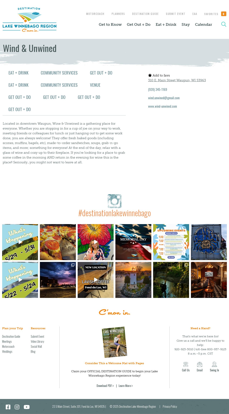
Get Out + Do (138, 24)
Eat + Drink (166, 24)
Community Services (59, 72)
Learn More (125, 386)
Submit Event (174, 14)
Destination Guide (143, 14)
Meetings (7, 341)
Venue (95, 85)
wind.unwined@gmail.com (164, 97)
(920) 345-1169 (157, 89)
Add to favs (159, 75)
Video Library (37, 341)
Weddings (7, 351)
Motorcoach (91, 14)
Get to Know (110, 24)
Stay (186, 24)
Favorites (215, 14)
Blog (33, 351)
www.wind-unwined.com (162, 106)
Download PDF (104, 386)
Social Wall (36, 346)
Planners (114, 14)
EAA (194, 14)
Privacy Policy (170, 406)
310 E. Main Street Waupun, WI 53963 (177, 80)
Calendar (203, 24)
